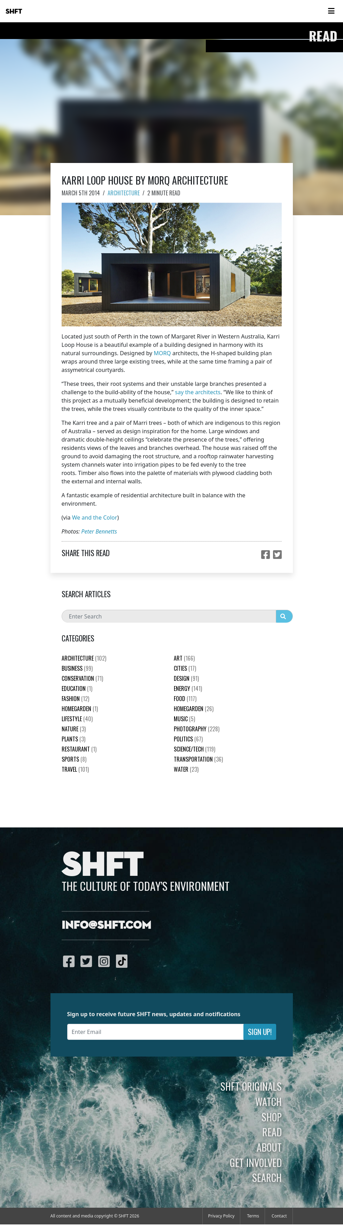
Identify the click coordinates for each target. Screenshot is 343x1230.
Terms (253, 1216)
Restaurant (79, 749)
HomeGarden (80, 708)
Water (186, 769)
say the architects (198, 392)
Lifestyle (77, 719)
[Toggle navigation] (331, 11)
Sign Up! (260, 1031)
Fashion (75, 698)
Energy (188, 688)
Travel (75, 769)
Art (184, 658)
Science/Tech (194, 749)
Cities (185, 668)
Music (184, 719)
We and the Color (94, 517)
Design (186, 678)
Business (77, 668)
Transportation (198, 759)
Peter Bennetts (99, 531)
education (77, 688)
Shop (272, 1117)
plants (73, 739)
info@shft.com (106, 925)
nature (74, 729)
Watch (268, 1101)
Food (185, 698)
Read (272, 1131)
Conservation (82, 678)
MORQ (162, 353)
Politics (188, 739)
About (269, 1147)
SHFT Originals (251, 1086)
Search (267, 1177)
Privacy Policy (221, 1216)
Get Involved (256, 1162)
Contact (279, 1216)
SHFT (14, 11)
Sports (74, 759)
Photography (196, 729)
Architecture (124, 193)
